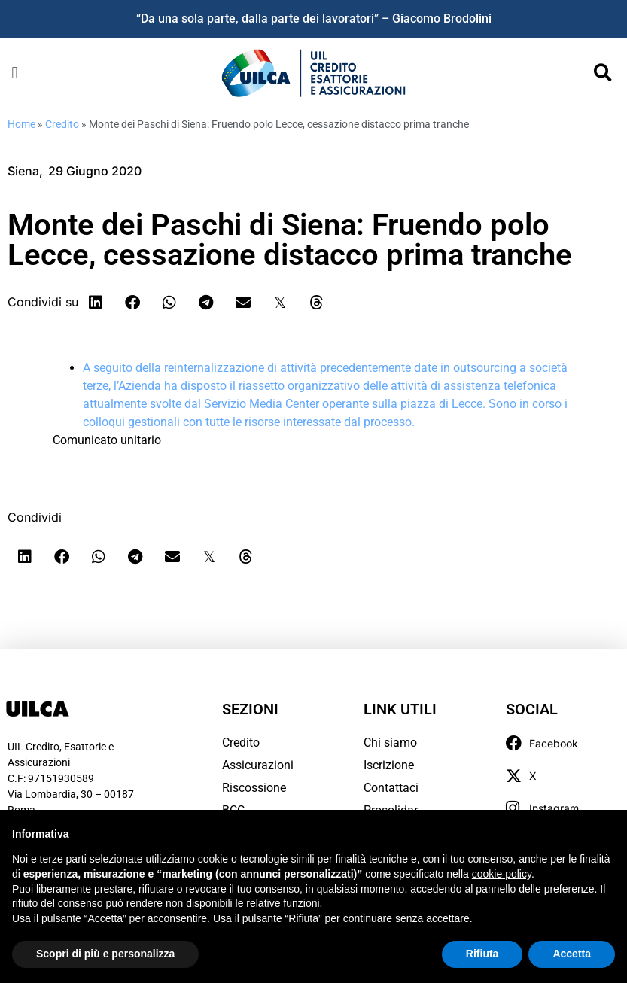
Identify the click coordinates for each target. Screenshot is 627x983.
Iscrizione (389, 765)
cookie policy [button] (501, 874)
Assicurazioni (258, 765)
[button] (15, 72)
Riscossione (254, 788)
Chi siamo (390, 742)
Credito (62, 124)
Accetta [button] (571, 954)
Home (21, 124)
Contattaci (391, 788)
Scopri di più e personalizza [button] (105, 954)
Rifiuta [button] (482, 954)
